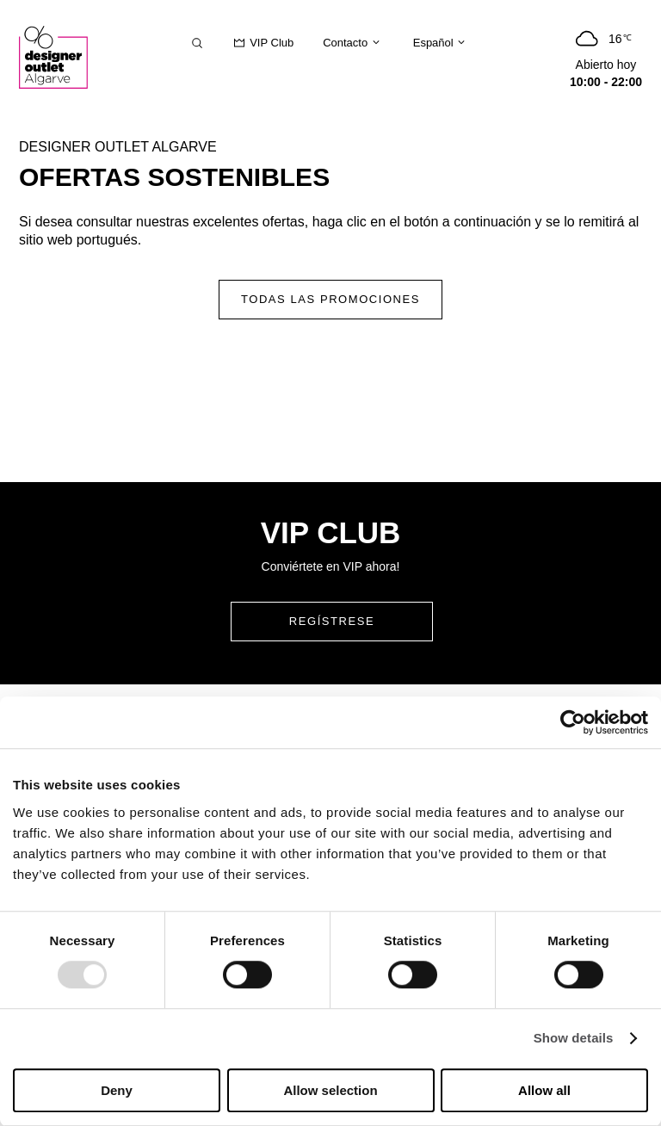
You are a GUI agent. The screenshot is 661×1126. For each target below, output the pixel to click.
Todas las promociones (330, 299)
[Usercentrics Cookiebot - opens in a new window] (572, 722)
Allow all (544, 1090)
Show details (574, 1038)
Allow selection (330, 1090)
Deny (117, 1090)
